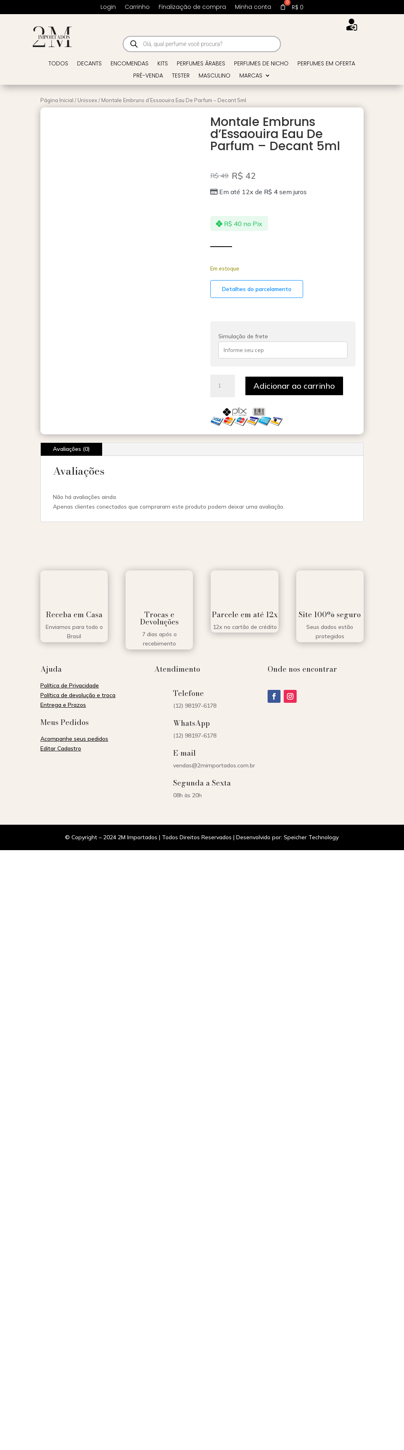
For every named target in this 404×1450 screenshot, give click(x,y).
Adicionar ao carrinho (294, 386)
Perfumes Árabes (201, 64)
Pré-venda (148, 76)
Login (108, 7)
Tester (181, 76)
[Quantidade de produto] (222, 386)
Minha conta (253, 7)
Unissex (87, 100)
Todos (58, 64)
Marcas (250, 76)
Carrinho (137, 7)
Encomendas (130, 64)
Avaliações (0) (71, 449)
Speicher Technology (311, 837)
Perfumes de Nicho (261, 64)
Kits (162, 64)
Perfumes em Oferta (326, 64)
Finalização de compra (192, 7)
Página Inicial (56, 100)
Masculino (214, 76)
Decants (89, 64)
